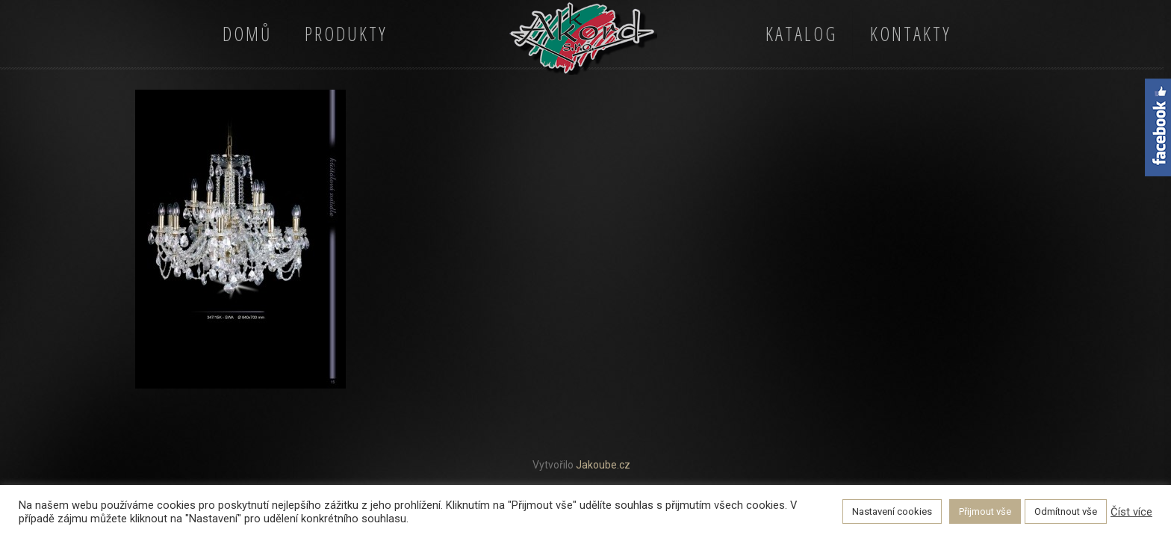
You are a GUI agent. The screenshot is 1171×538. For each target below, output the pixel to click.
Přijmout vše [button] (985, 511)
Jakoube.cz (603, 465)
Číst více (1131, 512)
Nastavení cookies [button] (892, 511)
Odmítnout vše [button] (1065, 511)
